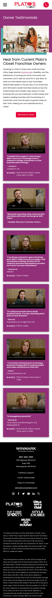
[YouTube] (28, 493)
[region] (26, 143)
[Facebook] (18, 493)
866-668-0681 (26, 457)
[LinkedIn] (33, 493)
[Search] (38, 493)
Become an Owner (26, 114)
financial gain (27, 72)
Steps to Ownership (26, 482)
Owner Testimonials (26, 477)
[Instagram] (13, 493)
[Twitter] (23, 493)
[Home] (25, 5)
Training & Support (26, 472)
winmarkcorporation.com (26, 488)
